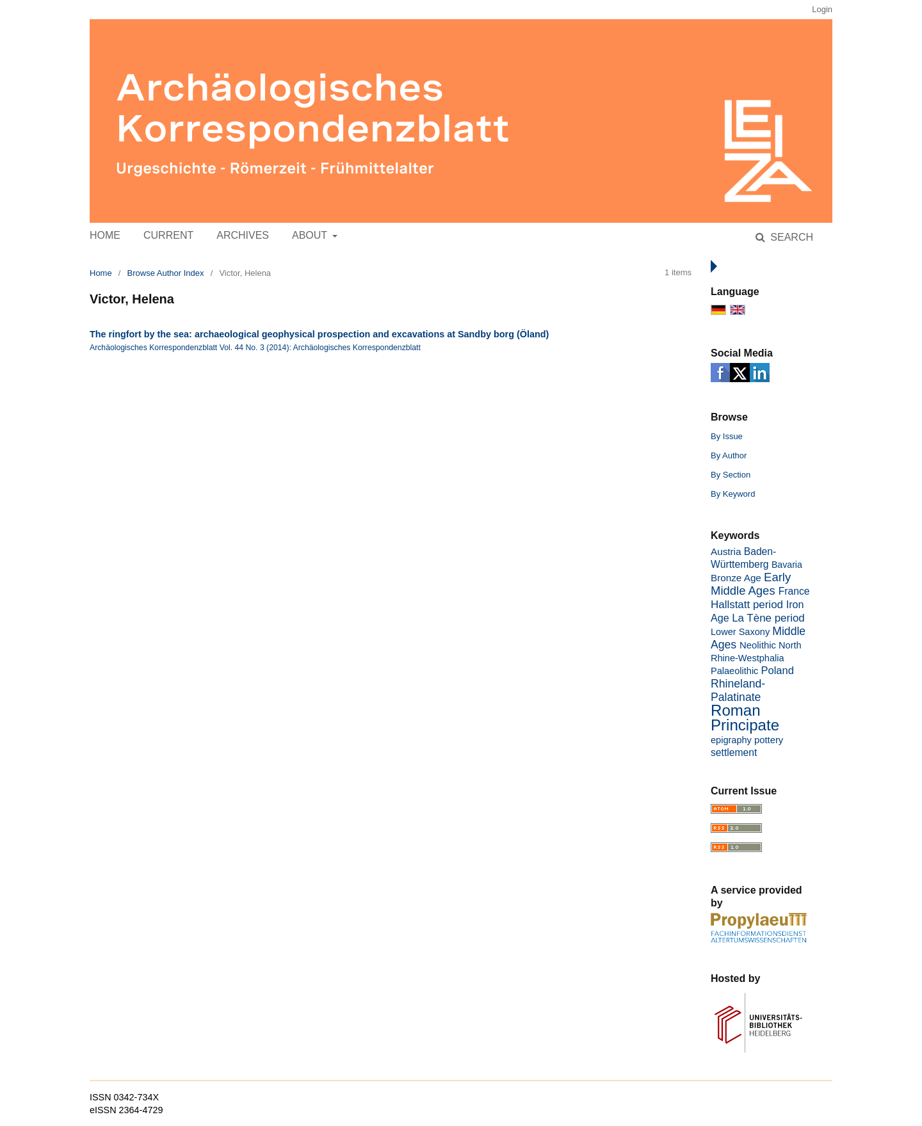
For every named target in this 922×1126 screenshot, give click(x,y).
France (794, 591)
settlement (734, 752)
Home (105, 235)
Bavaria (787, 564)
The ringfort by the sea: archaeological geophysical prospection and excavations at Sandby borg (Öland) (319, 334)
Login (822, 9)
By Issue (727, 436)
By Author (729, 455)
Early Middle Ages (751, 583)
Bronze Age (736, 577)
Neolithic (758, 645)
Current (168, 235)
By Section (730, 474)
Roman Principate (745, 718)
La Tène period (768, 618)
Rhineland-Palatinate (738, 690)
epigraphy (731, 740)
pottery (768, 740)
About (311, 235)
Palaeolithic (734, 671)
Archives (242, 235)
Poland (777, 670)
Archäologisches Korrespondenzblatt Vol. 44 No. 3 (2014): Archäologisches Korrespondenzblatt (255, 347)
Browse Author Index (165, 273)
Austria (726, 551)
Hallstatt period (747, 605)
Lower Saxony (740, 632)
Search (790, 237)
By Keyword (733, 494)
